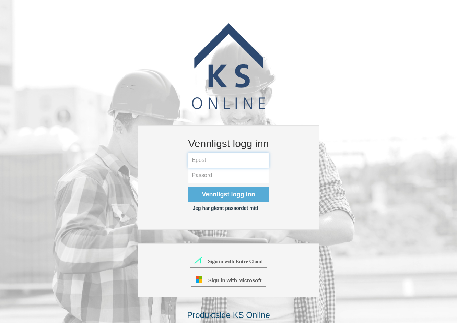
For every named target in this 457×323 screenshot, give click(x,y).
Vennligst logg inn (228, 194)
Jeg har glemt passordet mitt (225, 208)
